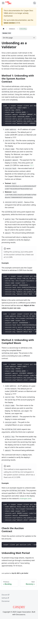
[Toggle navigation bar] (3, 3)
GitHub (5, 598)
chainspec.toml (25, 498)
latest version (9, 23)
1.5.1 (32, 165)
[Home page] (3, 28)
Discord (5, 595)
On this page (8, 38)
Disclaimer (6, 601)
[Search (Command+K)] (34, 3)
